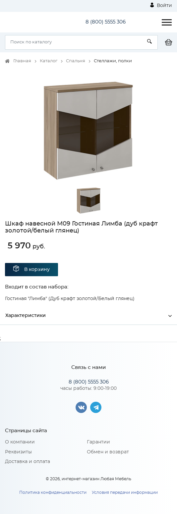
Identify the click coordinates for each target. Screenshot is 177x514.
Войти (161, 5)
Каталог (48, 61)
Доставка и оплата (27, 461)
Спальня (75, 61)
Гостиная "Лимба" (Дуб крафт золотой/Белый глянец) (70, 298)
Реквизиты (18, 452)
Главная (22, 61)
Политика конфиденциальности (53, 492)
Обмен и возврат (108, 452)
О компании (20, 442)
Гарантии (98, 442)
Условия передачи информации (125, 492)
